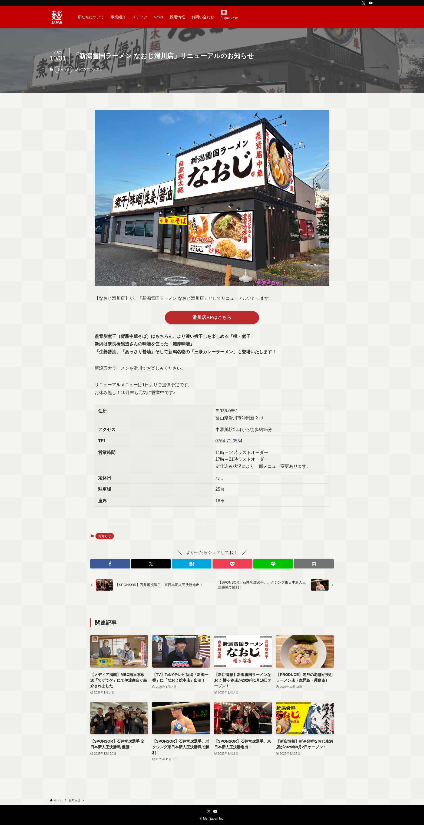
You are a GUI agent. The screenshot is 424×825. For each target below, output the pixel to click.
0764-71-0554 (229, 441)
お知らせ (63, 69)
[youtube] (370, 3)
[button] (110, 563)
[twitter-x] (363, 3)
